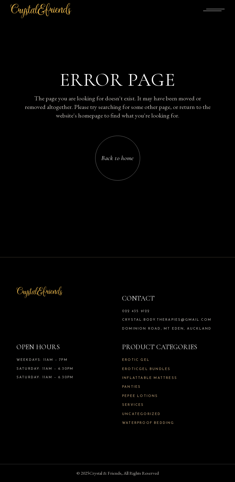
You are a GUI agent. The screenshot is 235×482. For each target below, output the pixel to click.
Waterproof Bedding (148, 423)
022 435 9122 (136, 311)
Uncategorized (141, 414)
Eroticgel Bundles (146, 369)
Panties (131, 387)
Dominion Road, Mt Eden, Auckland (166, 329)
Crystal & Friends (105, 473)
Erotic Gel (136, 360)
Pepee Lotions (140, 396)
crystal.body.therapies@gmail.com (166, 320)
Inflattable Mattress (149, 378)
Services (133, 405)
